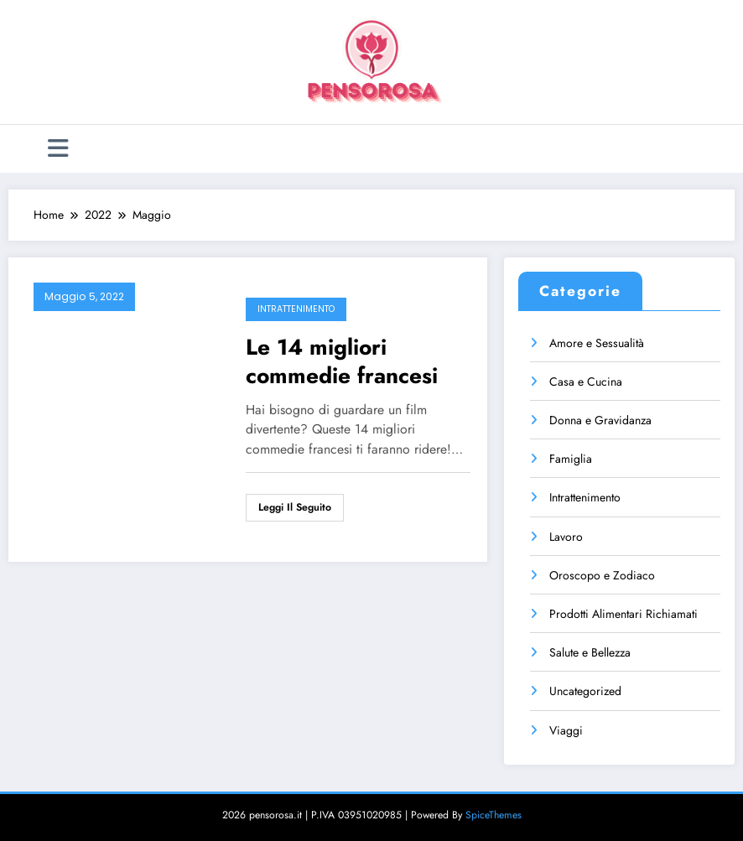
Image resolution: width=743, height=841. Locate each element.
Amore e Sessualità (596, 343)
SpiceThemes (493, 815)
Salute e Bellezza (590, 652)
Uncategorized (585, 691)
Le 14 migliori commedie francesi (342, 361)
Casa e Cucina (585, 381)
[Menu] (58, 149)
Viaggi (566, 730)
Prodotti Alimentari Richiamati (623, 613)
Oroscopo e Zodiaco (602, 575)
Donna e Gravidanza (600, 420)
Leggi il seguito (294, 507)
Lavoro (566, 536)
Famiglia (570, 458)
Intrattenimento (296, 309)
